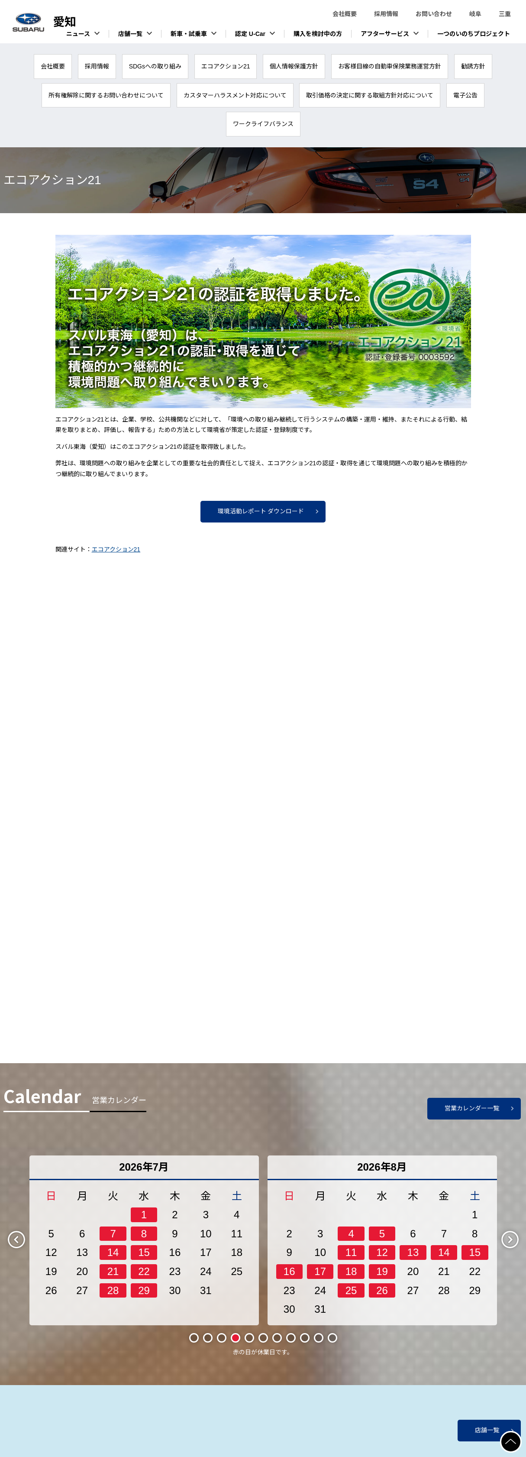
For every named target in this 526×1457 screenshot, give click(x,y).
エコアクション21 (116, 549)
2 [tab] (208, 1343)
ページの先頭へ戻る (521, 1436)
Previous (24, 1244)
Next (517, 1244)
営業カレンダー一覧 (472, 1113)
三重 (505, 13)
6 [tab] (263, 1343)
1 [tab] (194, 1343)
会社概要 (344, 13)
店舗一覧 (487, 1430)
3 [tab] (221, 1343)
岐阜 (475, 13)
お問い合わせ (434, 13)
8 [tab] (291, 1343)
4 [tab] (235, 1343)
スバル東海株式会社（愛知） (64, 22)
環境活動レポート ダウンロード (261, 511)
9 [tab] (305, 1343)
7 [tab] (277, 1343)
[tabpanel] (144, 1246)
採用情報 (386, 13)
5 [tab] (249, 1343)
